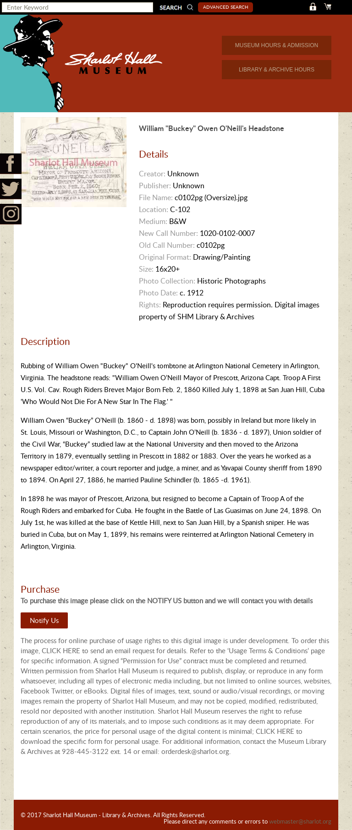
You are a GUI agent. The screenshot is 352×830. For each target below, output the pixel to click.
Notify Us (44, 620)
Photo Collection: (167, 281)
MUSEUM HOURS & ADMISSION (276, 45)
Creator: (152, 174)
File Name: (156, 197)
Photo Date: (158, 293)
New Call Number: (168, 233)
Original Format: (165, 257)
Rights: (150, 305)
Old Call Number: (167, 245)
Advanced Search (225, 7)
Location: (153, 209)
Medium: (153, 221)
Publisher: (155, 185)
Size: (146, 269)
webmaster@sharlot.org (300, 821)
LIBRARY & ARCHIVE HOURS (276, 69)
